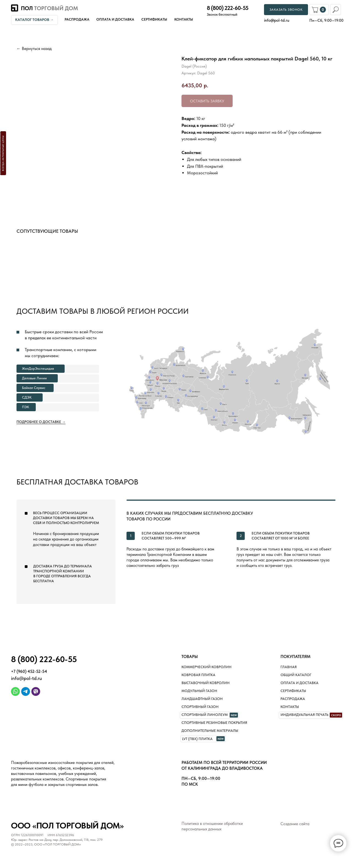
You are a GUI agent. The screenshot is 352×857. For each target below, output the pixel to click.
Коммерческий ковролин (207, 667)
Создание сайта (294, 823)
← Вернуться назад (34, 48)
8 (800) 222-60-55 (227, 8)
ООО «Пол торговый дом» (67, 825)
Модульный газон (199, 691)
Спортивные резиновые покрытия (214, 723)
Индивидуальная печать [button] (304, 715)
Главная (288, 667)
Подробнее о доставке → (40, 422)
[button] (3, 153)
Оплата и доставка (115, 19)
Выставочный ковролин (206, 683)
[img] (15, 691)
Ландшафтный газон (202, 699)
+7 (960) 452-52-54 (29, 671)
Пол (49, 8)
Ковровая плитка (198, 675)
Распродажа (77, 19)
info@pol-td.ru (26, 678)
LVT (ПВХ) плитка (197, 739)
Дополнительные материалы (210, 731)
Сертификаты (154, 19)
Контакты (183, 19)
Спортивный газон (200, 707)
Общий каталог (295, 675)
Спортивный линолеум (205, 715)
